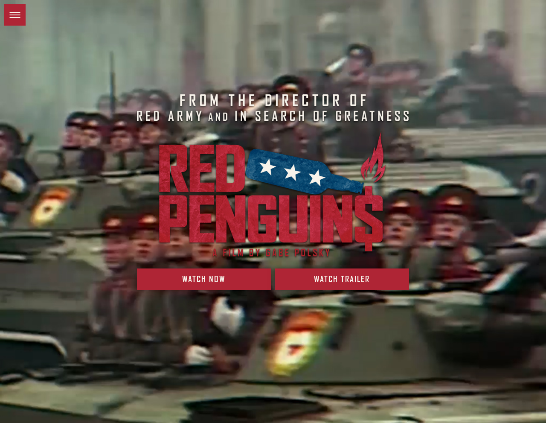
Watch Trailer (341, 284)
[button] (15, 15)
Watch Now (204, 284)
